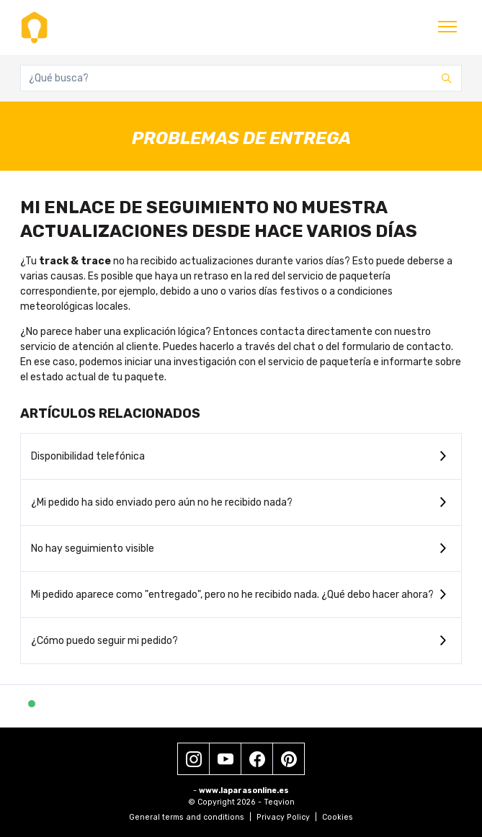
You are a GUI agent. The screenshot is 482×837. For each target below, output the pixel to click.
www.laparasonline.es (244, 790)
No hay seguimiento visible (92, 548)
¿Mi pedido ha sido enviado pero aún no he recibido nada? (162, 502)
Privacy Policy (286, 817)
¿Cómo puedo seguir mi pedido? (104, 641)
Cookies (337, 817)
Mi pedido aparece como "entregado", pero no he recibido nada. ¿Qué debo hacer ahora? (232, 594)
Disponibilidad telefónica (88, 456)
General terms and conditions (190, 817)
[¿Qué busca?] (241, 78)
